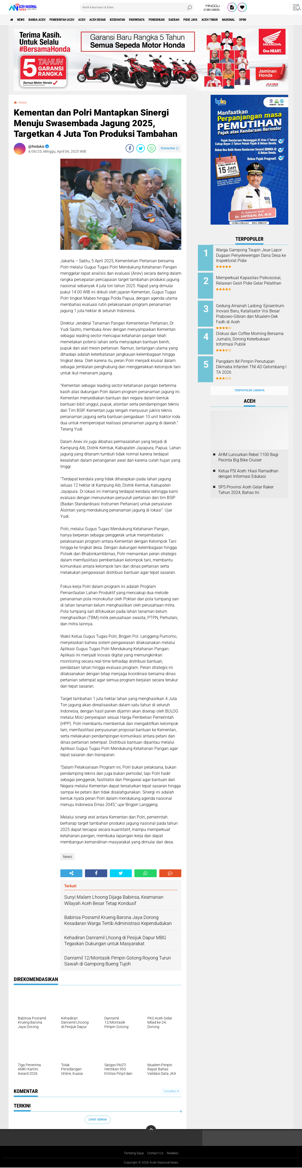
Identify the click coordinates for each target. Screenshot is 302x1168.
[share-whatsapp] (151, 148)
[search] (137, 7)
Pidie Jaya (236, 20)
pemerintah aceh (75, 20)
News (25, 20)
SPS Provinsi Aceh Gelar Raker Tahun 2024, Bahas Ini (246, 480)
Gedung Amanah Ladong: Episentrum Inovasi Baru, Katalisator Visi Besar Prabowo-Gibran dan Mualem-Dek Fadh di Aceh (256, 313)
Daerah (215, 20)
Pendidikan (193, 20)
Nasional (283, 20)
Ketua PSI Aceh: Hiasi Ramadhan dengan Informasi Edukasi (248, 463)
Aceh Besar (120, 20)
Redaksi (174, 1153)
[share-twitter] (140, 148)
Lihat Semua (98, 1119)
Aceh (100, 20)
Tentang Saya (132, 1153)
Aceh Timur (259, 20)
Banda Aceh (45, 20)
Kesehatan (145, 20)
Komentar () (170, 148)
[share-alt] (71, 873)
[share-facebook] (130, 148)
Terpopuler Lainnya (249, 380)
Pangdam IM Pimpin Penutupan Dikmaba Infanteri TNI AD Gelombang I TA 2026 (255, 360)
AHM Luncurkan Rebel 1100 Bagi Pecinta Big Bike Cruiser (248, 447)
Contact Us (156, 1153)
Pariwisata (169, 20)
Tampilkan (171, 1091)
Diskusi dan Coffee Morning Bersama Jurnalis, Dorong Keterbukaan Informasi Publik (256, 334)
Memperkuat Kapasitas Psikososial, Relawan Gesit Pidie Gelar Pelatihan (253, 282)
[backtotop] (151, 1130)
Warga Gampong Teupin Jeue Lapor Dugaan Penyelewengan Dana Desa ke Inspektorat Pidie (256, 257)
